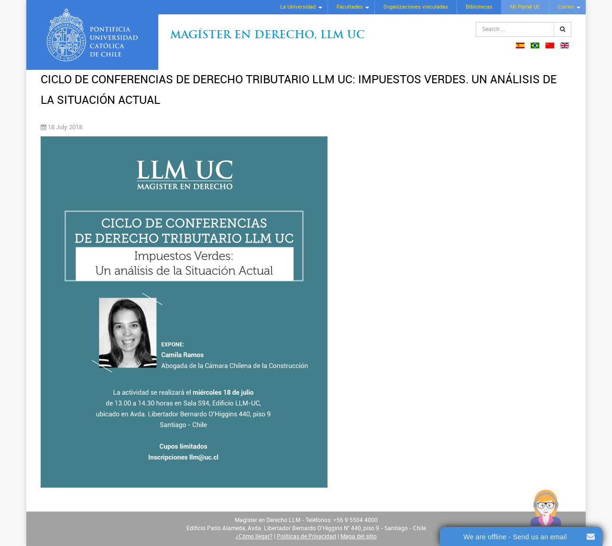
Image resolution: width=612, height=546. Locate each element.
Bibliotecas (479, 7)
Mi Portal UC (525, 7)
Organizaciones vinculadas (415, 7)
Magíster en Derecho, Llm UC (267, 35)
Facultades (350, 7)
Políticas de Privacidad (306, 536)
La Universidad (298, 7)
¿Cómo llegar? (254, 536)
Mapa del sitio (358, 536)
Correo (566, 7)
